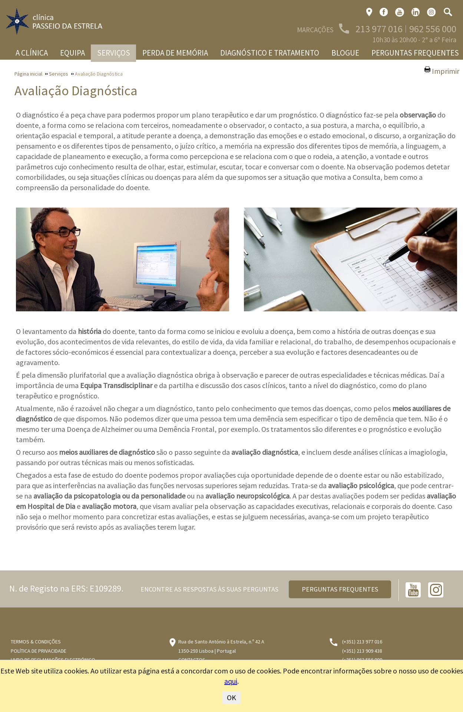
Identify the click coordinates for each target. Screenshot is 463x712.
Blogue (345, 53)
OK (231, 697)
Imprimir (445, 71)
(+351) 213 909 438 (362, 651)
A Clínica (32, 53)
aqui (230, 681)
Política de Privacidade (38, 651)
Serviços (113, 53)
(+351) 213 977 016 (362, 641)
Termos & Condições (36, 641)
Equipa (72, 53)
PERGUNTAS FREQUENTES (340, 589)
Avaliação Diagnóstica (76, 91)
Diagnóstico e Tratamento (269, 53)
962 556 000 (432, 29)
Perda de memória (175, 53)
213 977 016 (379, 29)
